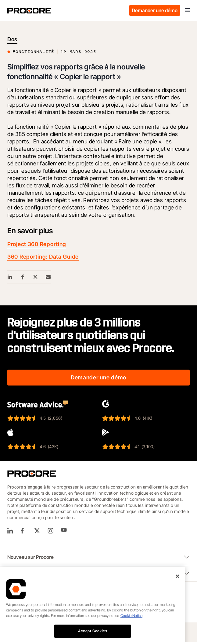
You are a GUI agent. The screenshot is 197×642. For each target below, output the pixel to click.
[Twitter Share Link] (35, 277)
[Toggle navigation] (187, 10)
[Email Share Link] (48, 277)
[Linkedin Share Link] (10, 277)
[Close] (177, 593)
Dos (12, 39)
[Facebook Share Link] (23, 277)
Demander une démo (154, 10)
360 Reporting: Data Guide (43, 256)
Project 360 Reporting (36, 244)
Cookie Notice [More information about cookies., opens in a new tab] (131, 633)
